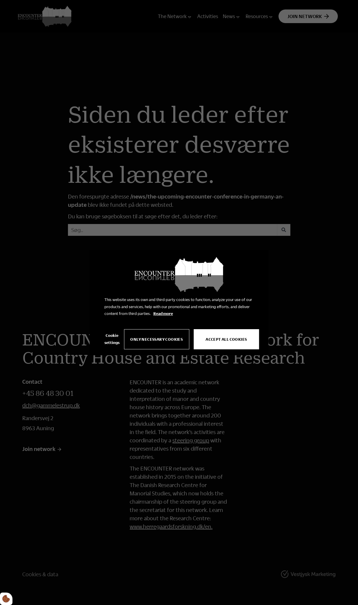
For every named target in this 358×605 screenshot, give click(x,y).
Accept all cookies (226, 339)
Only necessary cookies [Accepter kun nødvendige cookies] (156, 339)
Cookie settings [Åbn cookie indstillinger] (112, 339)
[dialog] (179, 302)
